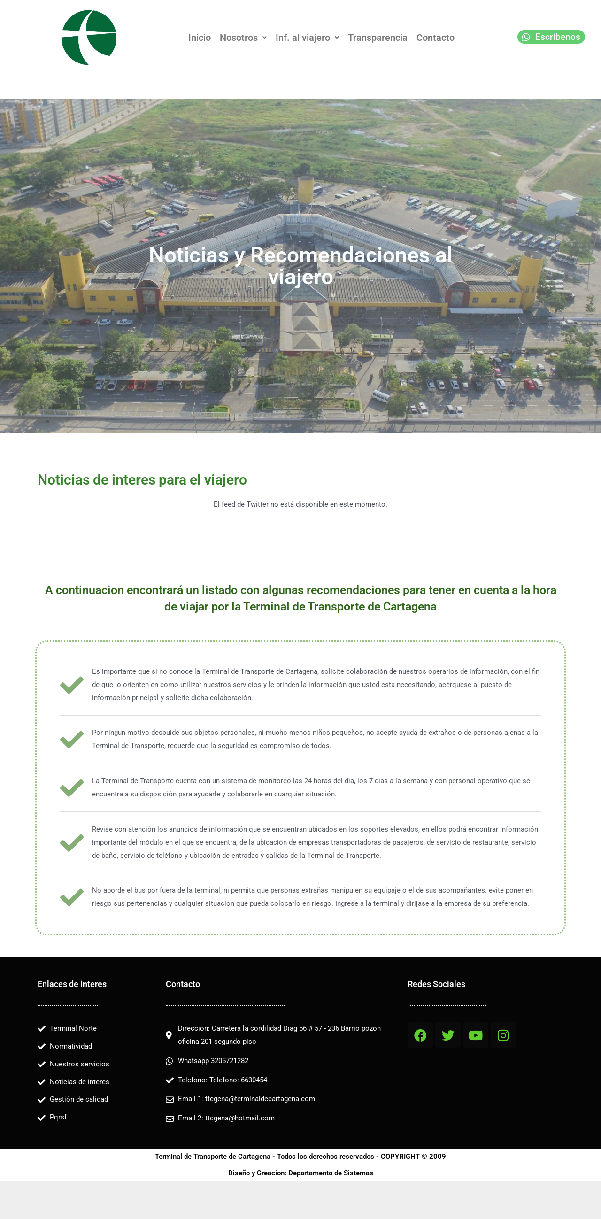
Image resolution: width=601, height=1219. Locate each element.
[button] (243, 37)
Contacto (435, 37)
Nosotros (243, 37)
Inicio (199, 37)
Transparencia (378, 37)
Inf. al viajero (307, 37)
